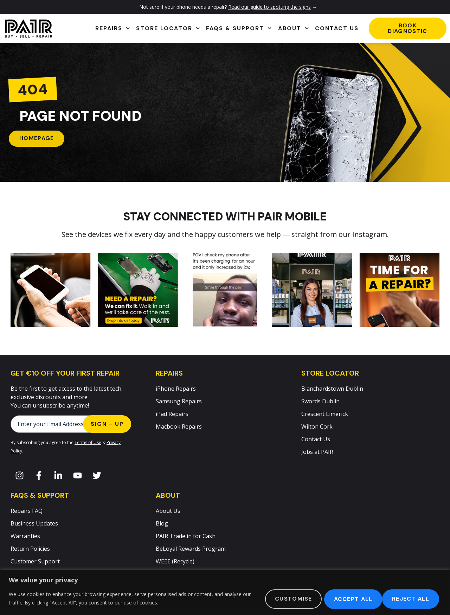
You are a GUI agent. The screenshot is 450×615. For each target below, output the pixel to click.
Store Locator (168, 28)
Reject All (347, 598)
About (293, 28)
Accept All (410, 598)
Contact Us (337, 28)
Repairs (112, 28)
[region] (225, 592)
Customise (284, 598)
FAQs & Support (238, 28)
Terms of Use (88, 443)
